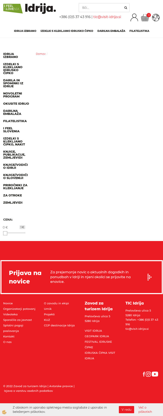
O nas (7, 342)
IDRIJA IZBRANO (25, 30)
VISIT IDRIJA (93, 330)
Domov (41, 53)
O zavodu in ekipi (56, 303)
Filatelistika (139, 30)
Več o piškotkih (145, 410)
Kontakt (8, 336)
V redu (126, 410)
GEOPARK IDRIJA (97, 336)
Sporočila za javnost (17, 320)
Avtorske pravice (61, 386)
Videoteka (10, 314)
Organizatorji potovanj (19, 308)
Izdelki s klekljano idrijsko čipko (67, 30)
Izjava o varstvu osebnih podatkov (28, 390)
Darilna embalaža (111, 30)
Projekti (49, 314)
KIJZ (47, 320)
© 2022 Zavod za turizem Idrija (25, 386)
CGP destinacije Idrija (59, 325)
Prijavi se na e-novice (151, 277)
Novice (8, 303)
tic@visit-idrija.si (107, 17)
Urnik (48, 308)
